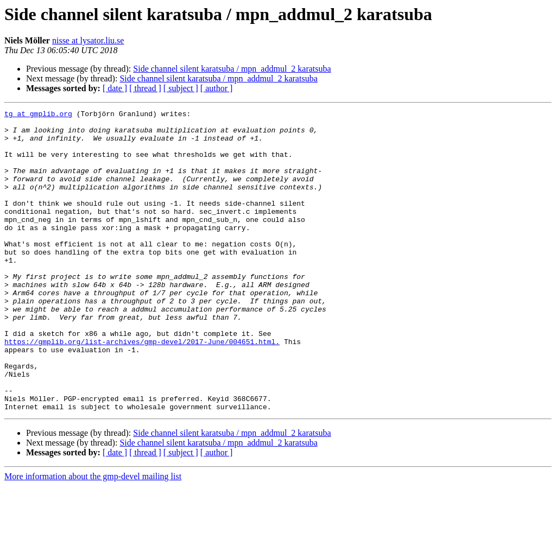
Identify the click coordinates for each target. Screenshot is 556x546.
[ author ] (216, 88)
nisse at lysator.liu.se (88, 40)
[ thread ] (145, 88)
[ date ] (115, 88)
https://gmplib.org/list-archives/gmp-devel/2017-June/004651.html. (142, 388)
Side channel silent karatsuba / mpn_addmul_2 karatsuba (232, 68)
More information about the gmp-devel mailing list (92, 536)
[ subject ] (180, 88)
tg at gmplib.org (38, 115)
